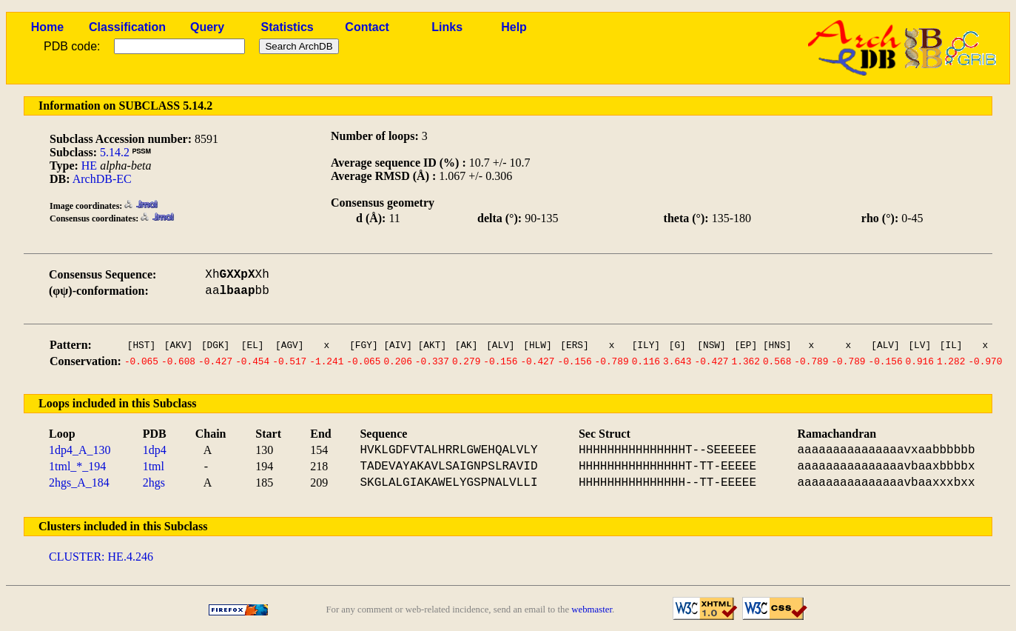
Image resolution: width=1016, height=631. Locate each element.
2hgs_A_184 (79, 482)
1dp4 (154, 450)
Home (47, 27)
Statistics (287, 27)
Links (446, 27)
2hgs (154, 482)
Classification (127, 27)
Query (207, 27)
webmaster (591, 609)
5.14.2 (114, 152)
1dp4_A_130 (80, 450)
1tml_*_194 (77, 466)
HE (89, 165)
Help (514, 27)
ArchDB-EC (102, 179)
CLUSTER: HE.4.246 (101, 556)
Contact (367, 27)
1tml (153, 466)
